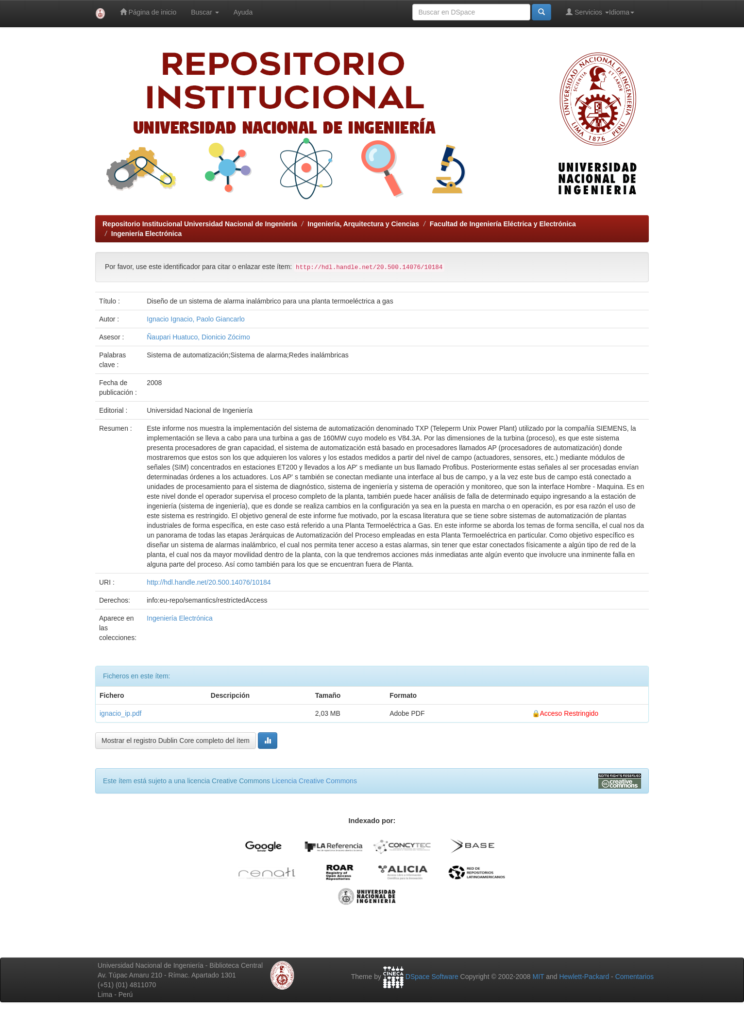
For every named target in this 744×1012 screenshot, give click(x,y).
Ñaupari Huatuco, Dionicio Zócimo (198, 337)
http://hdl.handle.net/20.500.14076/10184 (209, 582)
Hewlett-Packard (584, 976)
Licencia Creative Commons (314, 781)
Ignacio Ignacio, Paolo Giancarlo (196, 319)
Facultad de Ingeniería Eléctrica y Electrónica (503, 224)
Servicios (587, 12)
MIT (538, 976)
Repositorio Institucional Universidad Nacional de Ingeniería (199, 224)
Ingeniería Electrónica (146, 233)
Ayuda (243, 12)
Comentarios (634, 976)
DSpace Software (432, 976)
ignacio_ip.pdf (120, 713)
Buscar (205, 12)
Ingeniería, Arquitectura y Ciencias (363, 224)
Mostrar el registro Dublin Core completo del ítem (175, 740)
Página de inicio (148, 12)
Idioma (621, 12)
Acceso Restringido (569, 713)
